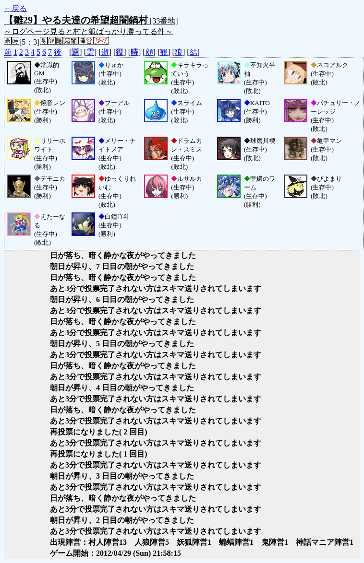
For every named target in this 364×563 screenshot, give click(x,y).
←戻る (15, 8)
